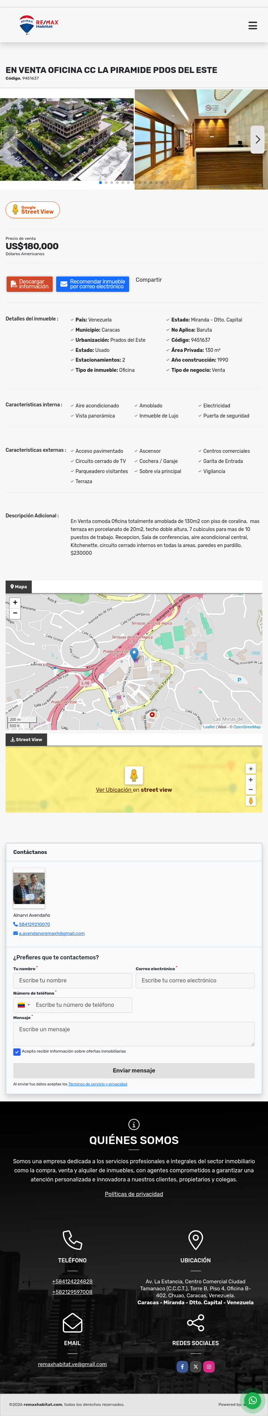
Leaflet (209, 727)
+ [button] (15, 603)
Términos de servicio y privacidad (97, 1084)
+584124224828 (72, 1281)
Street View (33, 209)
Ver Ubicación (114, 790)
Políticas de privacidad (134, 1194)
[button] (100, 182)
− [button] (15, 614)
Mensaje (23, 1017)
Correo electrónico (156, 968)
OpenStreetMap (247, 727)
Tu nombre (25, 968)
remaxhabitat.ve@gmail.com (72, 1364)
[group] (67, 139)
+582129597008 (72, 1292)
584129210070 (34, 924)
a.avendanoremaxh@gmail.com (52, 933)
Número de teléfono (35, 993)
